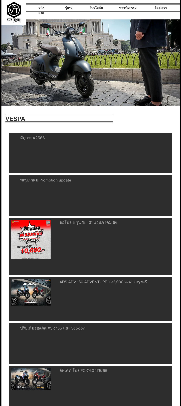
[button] (90, 62)
